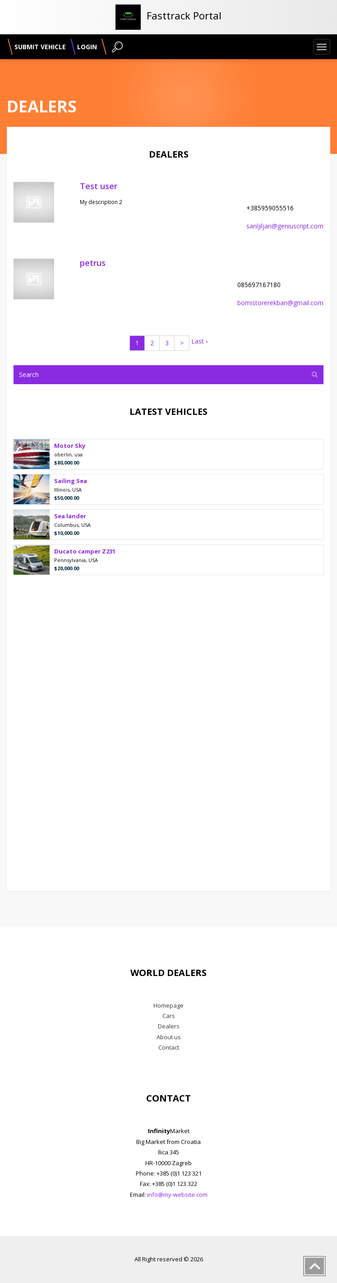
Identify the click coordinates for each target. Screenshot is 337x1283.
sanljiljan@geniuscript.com (284, 226)
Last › (199, 341)
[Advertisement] (169, 733)
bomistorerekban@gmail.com (280, 302)
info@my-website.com (177, 1194)
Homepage (168, 1005)
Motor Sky (69, 446)
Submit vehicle (40, 46)
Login (87, 46)
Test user (98, 186)
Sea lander (70, 516)
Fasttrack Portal (184, 15)
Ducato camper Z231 (84, 552)
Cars (168, 1016)
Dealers (169, 1026)
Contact (168, 1047)
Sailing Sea (70, 481)
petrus (93, 262)
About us (169, 1037)
